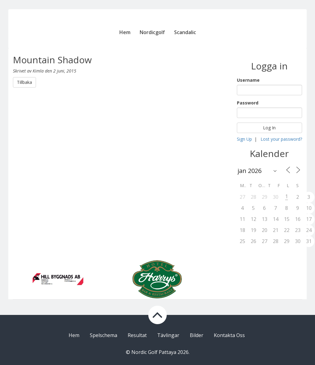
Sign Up (244, 139)
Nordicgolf (152, 32)
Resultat (137, 335)
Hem (124, 32)
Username (248, 80)
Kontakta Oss (229, 335)
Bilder (196, 335)
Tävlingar (168, 335)
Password (247, 103)
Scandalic (185, 32)
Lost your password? (281, 139)
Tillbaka (24, 82)
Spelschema (103, 335)
